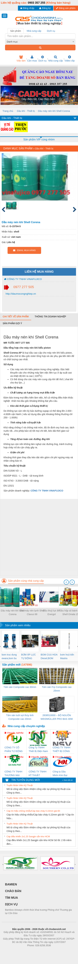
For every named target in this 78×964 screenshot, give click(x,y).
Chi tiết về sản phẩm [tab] (16, 316)
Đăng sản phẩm (65, 8)
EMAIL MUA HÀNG (24, 250)
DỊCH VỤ (11, 904)
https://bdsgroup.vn (35, 950)
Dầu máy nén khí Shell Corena (54, 111)
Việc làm (20, 58)
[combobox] (40, 41)
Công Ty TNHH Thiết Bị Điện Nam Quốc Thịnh (38, 749)
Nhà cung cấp (55, 58)
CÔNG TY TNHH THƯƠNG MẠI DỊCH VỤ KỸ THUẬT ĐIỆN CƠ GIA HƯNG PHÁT (14, 773)
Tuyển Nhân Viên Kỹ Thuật (20, 785)
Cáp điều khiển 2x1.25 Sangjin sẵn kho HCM (28, 836)
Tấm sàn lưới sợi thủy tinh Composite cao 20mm (20, 717)
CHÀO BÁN (13, 891)
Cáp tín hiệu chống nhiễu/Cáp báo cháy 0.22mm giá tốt (33, 811)
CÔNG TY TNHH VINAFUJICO (23, 279)
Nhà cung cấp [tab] (34, 31)
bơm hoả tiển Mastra (67, 656)
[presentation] (66, 582)
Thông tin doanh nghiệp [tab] (50, 316)
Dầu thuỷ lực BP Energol (51, 612)
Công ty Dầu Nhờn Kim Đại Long (60, 773)
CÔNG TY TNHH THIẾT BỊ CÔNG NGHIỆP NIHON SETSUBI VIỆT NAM (61, 749)
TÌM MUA (11, 897)
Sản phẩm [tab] (15, 31)
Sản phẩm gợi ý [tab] (12, 323)
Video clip (70, 58)
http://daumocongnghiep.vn (20, 293)
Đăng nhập (27, 8)
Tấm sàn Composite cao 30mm (20, 687)
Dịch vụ (42, 58)
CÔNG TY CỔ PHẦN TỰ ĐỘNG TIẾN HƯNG (14, 749)
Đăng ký (44, 8)
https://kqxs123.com (55, 950)
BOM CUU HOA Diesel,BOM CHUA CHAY (49, 656)
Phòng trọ (18, 950)
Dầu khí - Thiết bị (26, 111)
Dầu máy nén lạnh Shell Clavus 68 (32, 612)
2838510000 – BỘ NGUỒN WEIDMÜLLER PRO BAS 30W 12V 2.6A (57, 717)
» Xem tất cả (67, 780)
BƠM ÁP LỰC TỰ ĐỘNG (28, 656)
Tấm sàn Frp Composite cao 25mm (56, 689)
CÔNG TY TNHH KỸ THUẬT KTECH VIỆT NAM (37, 773)
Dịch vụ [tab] (51, 31)
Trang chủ (8, 111)
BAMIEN (11, 884)
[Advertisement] (38, 537)
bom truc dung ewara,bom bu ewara (9, 656)
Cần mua (32, 58)
